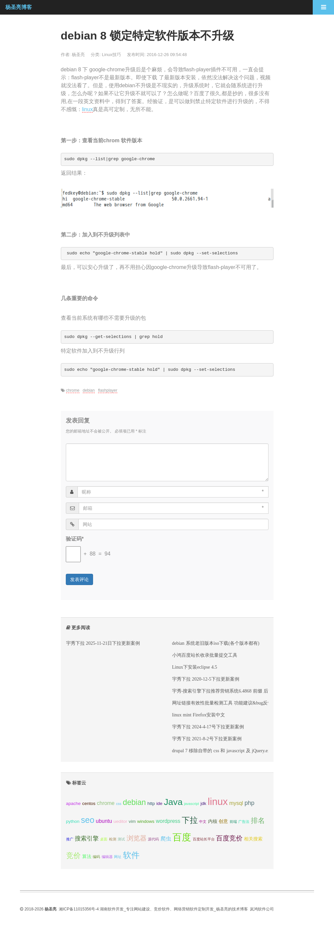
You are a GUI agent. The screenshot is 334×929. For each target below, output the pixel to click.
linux (87, 109)
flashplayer (107, 390)
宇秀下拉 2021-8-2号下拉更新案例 (207, 738)
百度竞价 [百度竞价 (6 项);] (229, 838)
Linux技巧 (111, 54)
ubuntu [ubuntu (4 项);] (104, 821)
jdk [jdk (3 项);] (203, 803)
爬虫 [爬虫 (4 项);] (166, 838)
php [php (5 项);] (250, 803)
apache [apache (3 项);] (73, 803)
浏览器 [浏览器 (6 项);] (137, 838)
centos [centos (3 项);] (88, 803)
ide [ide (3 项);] (159, 803)
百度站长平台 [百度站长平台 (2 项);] (204, 839)
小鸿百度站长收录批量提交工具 (204, 655)
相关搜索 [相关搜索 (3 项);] (253, 838)
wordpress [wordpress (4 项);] (168, 821)
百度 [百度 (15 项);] (181, 837)
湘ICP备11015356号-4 (79, 909)
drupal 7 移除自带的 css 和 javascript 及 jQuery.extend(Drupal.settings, (240, 750)
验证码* (75, 539)
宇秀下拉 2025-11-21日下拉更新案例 (103, 643)
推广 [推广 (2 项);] (69, 839)
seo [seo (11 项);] (87, 820)
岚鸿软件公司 (262, 909)
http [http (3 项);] (151, 803)
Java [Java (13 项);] (173, 802)
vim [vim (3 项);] (132, 821)
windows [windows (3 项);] (146, 821)
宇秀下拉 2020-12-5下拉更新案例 (205, 679)
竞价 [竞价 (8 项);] (73, 855)
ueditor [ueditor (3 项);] (120, 821)
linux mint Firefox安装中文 (198, 714)
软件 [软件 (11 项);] (131, 855)
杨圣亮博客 (18, 7)
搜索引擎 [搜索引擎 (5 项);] (87, 838)
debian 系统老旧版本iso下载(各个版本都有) (216, 643)
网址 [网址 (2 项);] (117, 857)
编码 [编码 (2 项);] (96, 857)
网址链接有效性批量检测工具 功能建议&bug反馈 (222, 702)
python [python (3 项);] (73, 821)
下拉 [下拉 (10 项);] (190, 820)
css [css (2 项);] (118, 804)
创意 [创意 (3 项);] (223, 821)
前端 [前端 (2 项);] (233, 822)
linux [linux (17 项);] (218, 801)
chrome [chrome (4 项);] (106, 803)
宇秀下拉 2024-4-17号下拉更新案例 (208, 726)
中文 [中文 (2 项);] (202, 822)
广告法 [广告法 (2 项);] (243, 822)
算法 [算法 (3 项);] (86, 856)
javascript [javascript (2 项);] (191, 804)
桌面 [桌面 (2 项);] (103, 839)
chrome (72, 390)
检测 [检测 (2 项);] (112, 839)
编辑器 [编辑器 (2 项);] (107, 857)
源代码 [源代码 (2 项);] (153, 839)
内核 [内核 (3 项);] (212, 821)
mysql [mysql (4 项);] (236, 803)
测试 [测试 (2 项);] (121, 839)
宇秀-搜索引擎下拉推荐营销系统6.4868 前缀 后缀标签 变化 (232, 691)
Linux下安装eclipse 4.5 (194, 667)
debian (89, 390)
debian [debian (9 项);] (134, 802)
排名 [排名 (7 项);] (258, 820)
